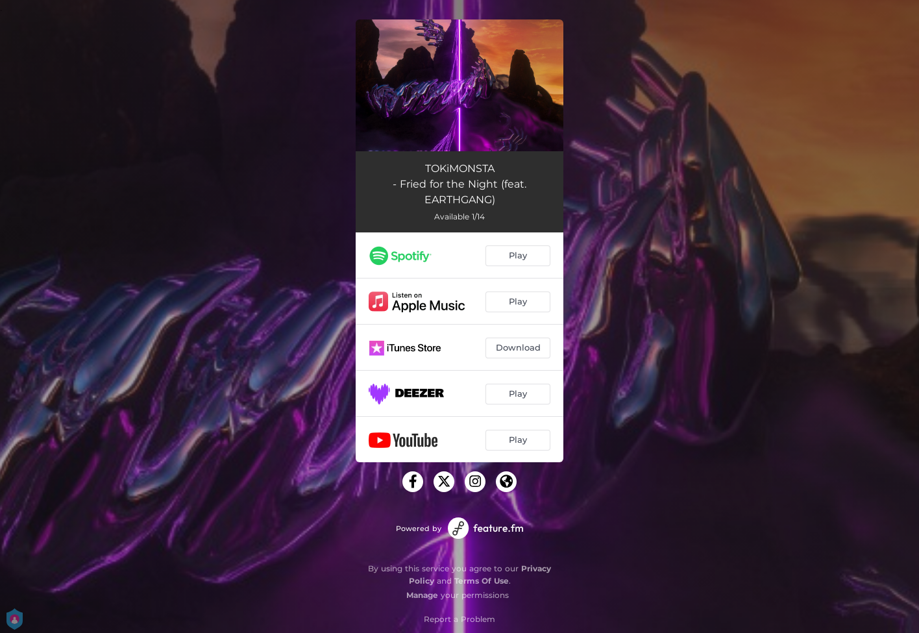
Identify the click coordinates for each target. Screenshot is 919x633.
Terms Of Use (481, 581)
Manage (422, 595)
